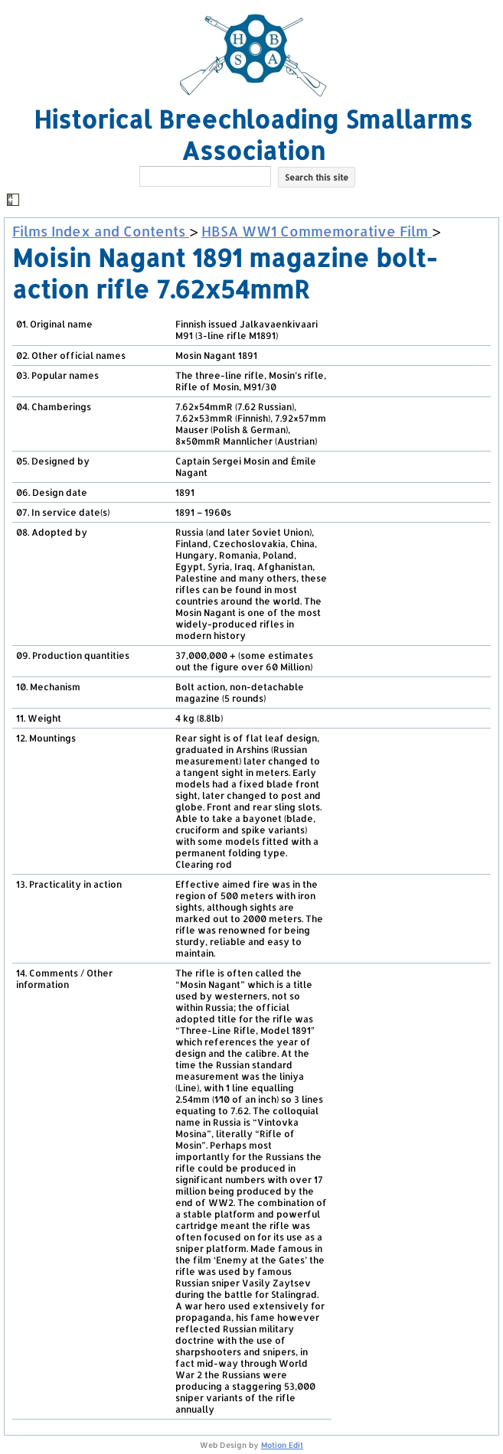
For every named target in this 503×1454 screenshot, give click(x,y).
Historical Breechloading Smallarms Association (253, 134)
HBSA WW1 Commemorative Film (316, 231)
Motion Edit (282, 1444)
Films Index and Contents (100, 231)
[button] (253, 201)
